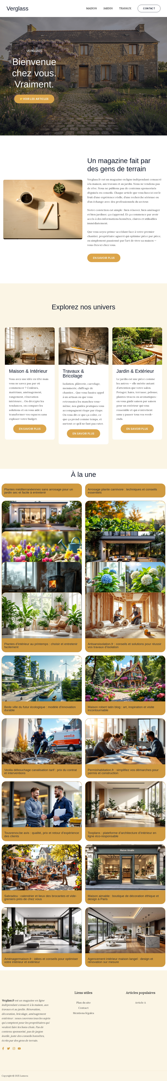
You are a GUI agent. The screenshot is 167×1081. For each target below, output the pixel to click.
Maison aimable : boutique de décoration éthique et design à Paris (123, 897)
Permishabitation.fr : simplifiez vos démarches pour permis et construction (123, 771)
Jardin (108, 8)
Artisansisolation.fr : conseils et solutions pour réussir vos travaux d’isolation (124, 645)
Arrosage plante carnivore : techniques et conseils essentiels (122, 491)
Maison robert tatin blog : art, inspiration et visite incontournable (121, 708)
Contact (83, 1007)
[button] (149, 8)
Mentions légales (83, 1013)
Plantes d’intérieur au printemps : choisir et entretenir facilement (40, 645)
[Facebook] (3, 1048)
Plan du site (83, 1002)
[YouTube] (19, 1048)
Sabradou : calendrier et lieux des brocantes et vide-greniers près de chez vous (40, 897)
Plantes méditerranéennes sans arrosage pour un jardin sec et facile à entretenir (38, 491)
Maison (91, 8)
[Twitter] (8, 1048)
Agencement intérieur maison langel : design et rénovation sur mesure (120, 960)
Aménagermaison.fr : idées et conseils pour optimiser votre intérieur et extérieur (41, 960)
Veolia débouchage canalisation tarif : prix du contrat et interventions (40, 771)
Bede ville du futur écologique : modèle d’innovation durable (40, 708)
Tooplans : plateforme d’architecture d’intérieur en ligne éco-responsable (122, 834)
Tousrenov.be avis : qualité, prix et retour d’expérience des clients (41, 834)
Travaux (125, 8)
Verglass (17, 8)
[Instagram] (13, 1048)
